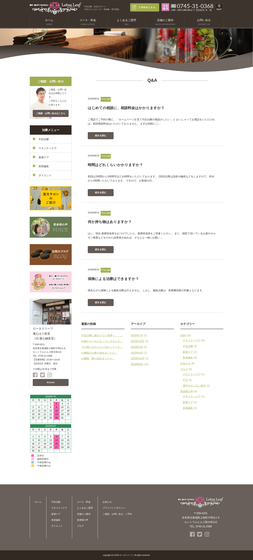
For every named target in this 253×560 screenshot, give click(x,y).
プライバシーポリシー (114, 508)
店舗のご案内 (84, 514)
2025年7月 (137, 335)
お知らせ (185, 363)
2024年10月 (138, 341)
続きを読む (100, 135)
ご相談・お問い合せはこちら (50, 113)
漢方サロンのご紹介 (194, 385)
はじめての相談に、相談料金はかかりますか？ (128, 108)
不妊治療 (188, 346)
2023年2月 (137, 347)
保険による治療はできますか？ (114, 279)
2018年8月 (137, 364)
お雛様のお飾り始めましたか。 (99, 352)
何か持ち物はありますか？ (111, 222)
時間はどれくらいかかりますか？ (116, 165)
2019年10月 (138, 358)
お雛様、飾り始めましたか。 (98, 358)
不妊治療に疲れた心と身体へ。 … (102, 335)
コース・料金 (84, 502)
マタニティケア (192, 340)
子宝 (185, 380)
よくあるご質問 (85, 508)
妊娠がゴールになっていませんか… (102, 341)
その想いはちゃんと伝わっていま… (102, 347)
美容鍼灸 (188, 357)
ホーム (38, 502)
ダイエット (45, 175)
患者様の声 (186, 391)
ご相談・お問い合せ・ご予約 (117, 514)
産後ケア (188, 352)
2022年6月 (137, 352)
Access (51, 382)
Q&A (183, 335)
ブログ (184, 369)
